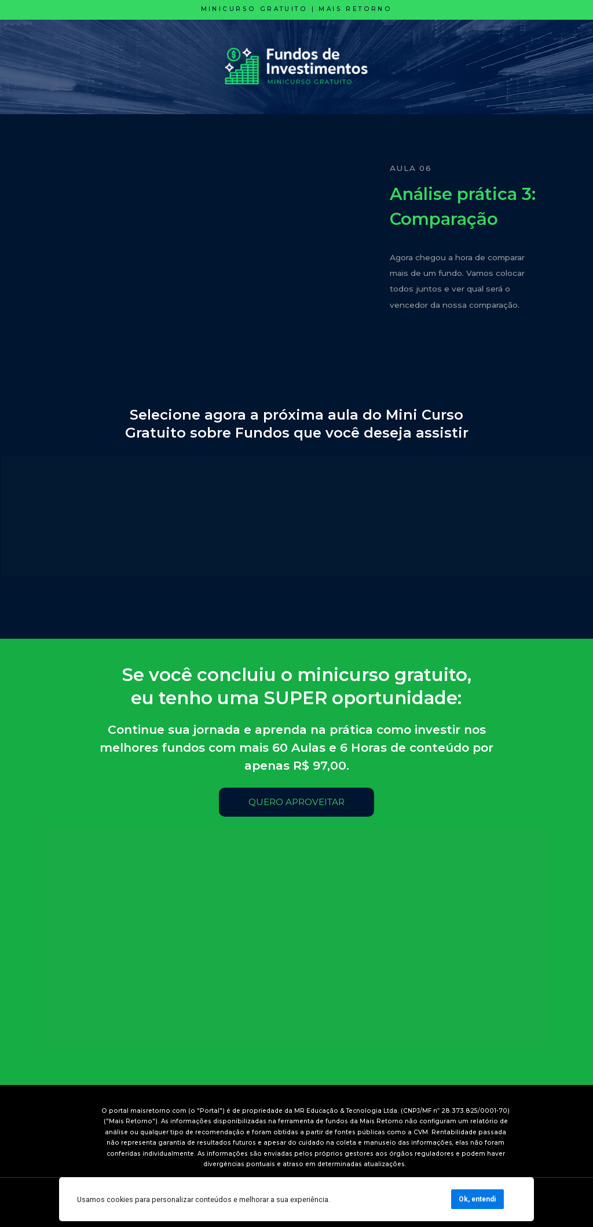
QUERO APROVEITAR (296, 801)
